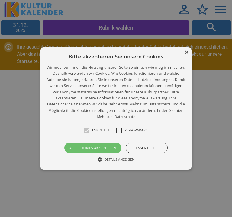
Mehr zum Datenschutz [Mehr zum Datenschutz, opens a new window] (116, 116)
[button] (116, 108)
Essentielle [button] (146, 148)
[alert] (116, 108)
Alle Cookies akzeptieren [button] (92, 148)
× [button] (186, 52)
